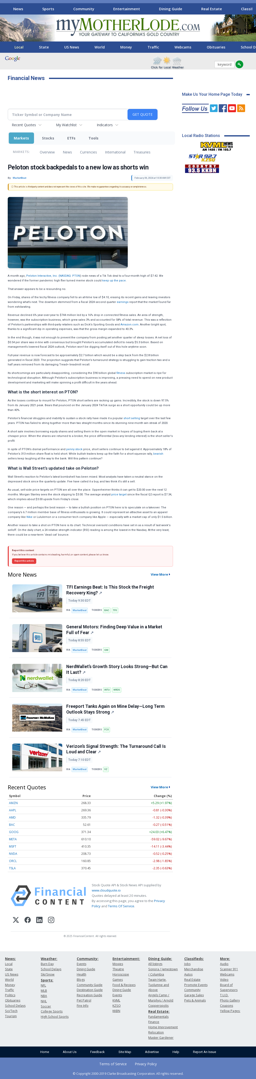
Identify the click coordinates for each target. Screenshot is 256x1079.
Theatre (118, 969)
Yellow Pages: (230, 1011)
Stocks (48, 138)
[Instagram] (51, 921)
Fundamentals (158, 1017)
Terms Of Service (121, 906)
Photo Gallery (230, 1000)
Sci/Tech (11, 1011)
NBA (44, 996)
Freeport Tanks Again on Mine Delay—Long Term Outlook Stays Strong (115, 709)
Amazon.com (129, 324)
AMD (12, 817)
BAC (106, 610)
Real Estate (211, 8)
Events (81, 964)
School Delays (15, 1006)
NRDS (117, 689)
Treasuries (142, 152)
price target (118, 494)
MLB (44, 991)
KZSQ (116, 1006)
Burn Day (47, 964)
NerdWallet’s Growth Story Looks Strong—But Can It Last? (117, 669)
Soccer (46, 1006)
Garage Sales (194, 995)
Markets (21, 138)
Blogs (81, 980)
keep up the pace (114, 280)
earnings (122, 302)
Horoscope (120, 974)
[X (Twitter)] (16, 921)
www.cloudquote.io (106, 890)
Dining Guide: (160, 958)
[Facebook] (27, 921)
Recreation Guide (89, 995)
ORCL (13, 861)
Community (83, 8)
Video (224, 980)
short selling (132, 418)
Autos (188, 974)
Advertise (152, 1052)
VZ (106, 769)
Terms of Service (113, 1064)
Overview (47, 152)
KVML (116, 1000)
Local (19, 47)
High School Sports (54, 1017)
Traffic (153, 47)
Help (175, 1052)
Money (126, 47)
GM (106, 650)
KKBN (116, 1011)
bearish (158, 453)
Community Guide (89, 985)
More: (225, 958)
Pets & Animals (195, 1000)
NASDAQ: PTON (70, 275)
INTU (107, 689)
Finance (153, 1022)
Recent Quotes (24, 124)
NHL (44, 1001)
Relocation (156, 1032)
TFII (115, 610)
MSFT (12, 846)
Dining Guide (170, 8)
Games (117, 980)
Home (44, 1052)
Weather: (49, 958)
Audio (224, 964)
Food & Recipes (124, 985)
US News (71, 47)
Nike (29, 517)
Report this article (24, 561)
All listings (155, 964)
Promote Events (196, 985)
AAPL (12, 810)
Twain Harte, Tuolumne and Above (158, 985)
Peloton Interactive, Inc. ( (43, 275)
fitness (120, 373)
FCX (106, 729)
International (115, 152)
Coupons (226, 1006)
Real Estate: (159, 1011)
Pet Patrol (84, 1000)
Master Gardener (161, 1038)
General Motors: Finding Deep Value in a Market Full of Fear (114, 629)
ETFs (71, 138)
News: (10, 958)
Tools (93, 138)
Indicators (105, 124)
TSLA (12, 868)
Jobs (187, 964)
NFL (43, 985)
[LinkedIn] (39, 921)
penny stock (74, 449)
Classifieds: (194, 958)
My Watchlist (66, 124)
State (44, 47)
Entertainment (126, 8)
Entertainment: (126, 958)
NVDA (13, 854)
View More (159, 574)
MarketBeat (79, 610)
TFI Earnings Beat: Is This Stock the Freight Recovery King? (110, 590)
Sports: (47, 980)
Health (81, 974)
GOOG (13, 832)
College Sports (51, 1011)
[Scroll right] (248, 8)
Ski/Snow (47, 974)
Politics (10, 995)
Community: (87, 958)
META (13, 839)
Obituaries (216, 47)
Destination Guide (90, 990)
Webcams (182, 47)
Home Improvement (163, 1027)
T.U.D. (224, 995)
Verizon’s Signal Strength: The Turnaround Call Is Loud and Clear (116, 749)
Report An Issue (204, 1052)
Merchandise (193, 969)
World (99, 47)
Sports (48, 8)
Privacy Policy (146, 1064)
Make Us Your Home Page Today (212, 94)
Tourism (11, 1016)
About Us (69, 1052)
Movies (117, 964)
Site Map (124, 1052)
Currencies (88, 152)
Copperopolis (158, 1006)
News (18, 8)
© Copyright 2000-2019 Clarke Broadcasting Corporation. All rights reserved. (128, 1074)
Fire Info (82, 1006)
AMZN (13, 803)
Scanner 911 (229, 969)
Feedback (97, 1052)
